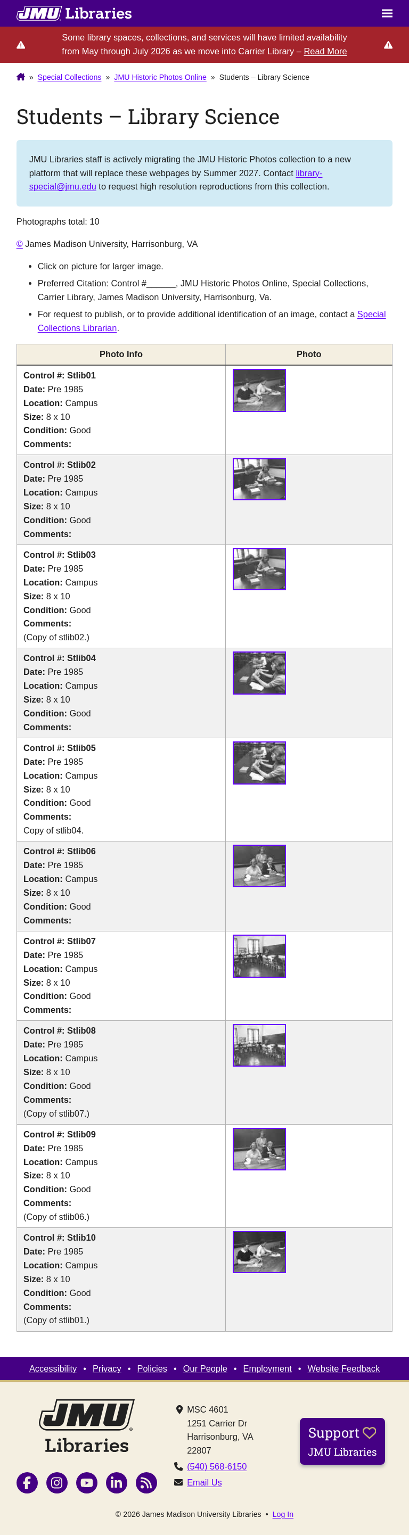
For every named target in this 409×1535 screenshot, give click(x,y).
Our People (205, 1368)
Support (342, 1440)
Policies (152, 1368)
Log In (283, 1514)
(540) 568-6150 (217, 1466)
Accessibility (53, 1368)
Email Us (204, 1482)
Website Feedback (344, 1368)
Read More (325, 51)
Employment (267, 1368)
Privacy (107, 1368)
